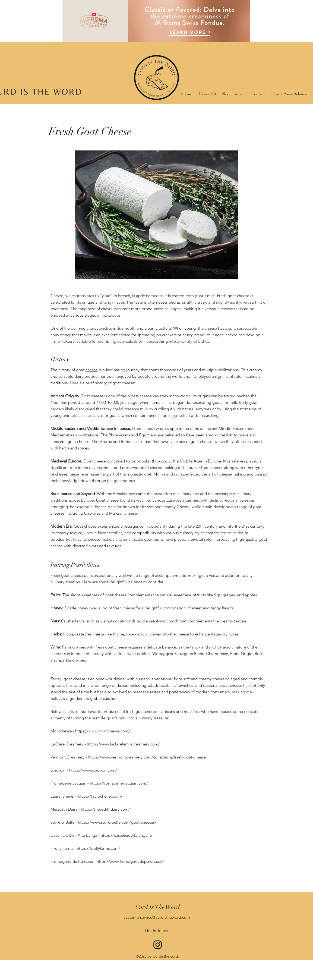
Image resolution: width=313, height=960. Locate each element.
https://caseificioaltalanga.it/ (127, 835)
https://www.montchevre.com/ (102, 731)
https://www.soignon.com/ (93, 770)
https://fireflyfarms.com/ (98, 848)
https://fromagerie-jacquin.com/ (119, 783)
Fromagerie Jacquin (68, 783)
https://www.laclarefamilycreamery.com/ (123, 744)
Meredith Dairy (63, 809)
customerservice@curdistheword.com (157, 917)
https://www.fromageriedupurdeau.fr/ (130, 861)
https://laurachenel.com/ (100, 796)
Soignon (57, 770)
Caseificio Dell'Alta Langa (73, 835)
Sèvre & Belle (62, 822)
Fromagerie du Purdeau (71, 861)
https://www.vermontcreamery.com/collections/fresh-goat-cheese (147, 757)
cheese (92, 369)
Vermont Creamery (67, 757)
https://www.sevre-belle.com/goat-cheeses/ (117, 822)
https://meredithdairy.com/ (106, 809)
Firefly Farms (61, 848)
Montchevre (61, 731)
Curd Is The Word (157, 907)
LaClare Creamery (66, 744)
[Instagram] (157, 944)
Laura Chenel (62, 796)
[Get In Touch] (156, 931)
